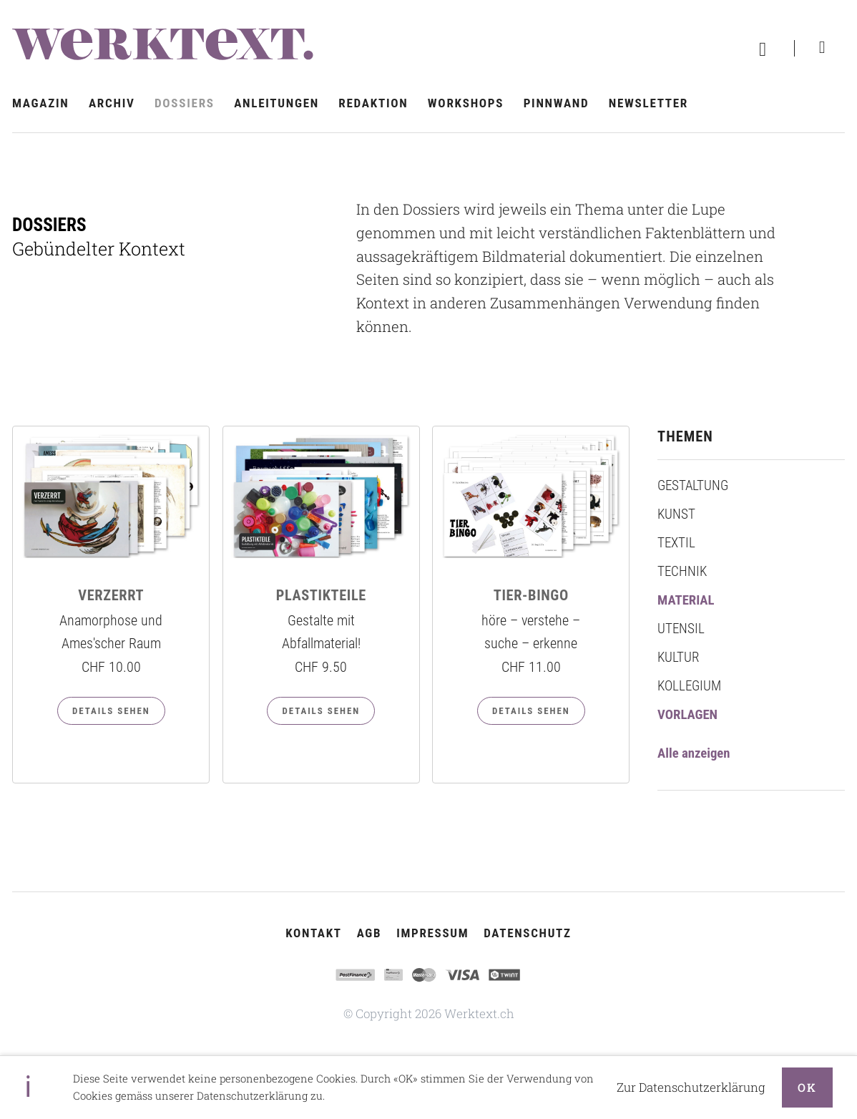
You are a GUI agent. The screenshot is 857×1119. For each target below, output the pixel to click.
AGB (369, 933)
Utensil (681, 629)
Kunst (676, 514)
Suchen (822, 36)
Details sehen (111, 710)
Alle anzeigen (693, 753)
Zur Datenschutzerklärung (691, 1087)
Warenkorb (762, 37)
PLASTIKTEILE (321, 595)
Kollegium (689, 686)
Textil (676, 543)
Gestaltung (692, 486)
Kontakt (313, 933)
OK (807, 1087)
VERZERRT (111, 595)
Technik (682, 572)
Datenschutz (528, 933)
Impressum (432, 933)
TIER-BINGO (531, 595)
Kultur (678, 657)
